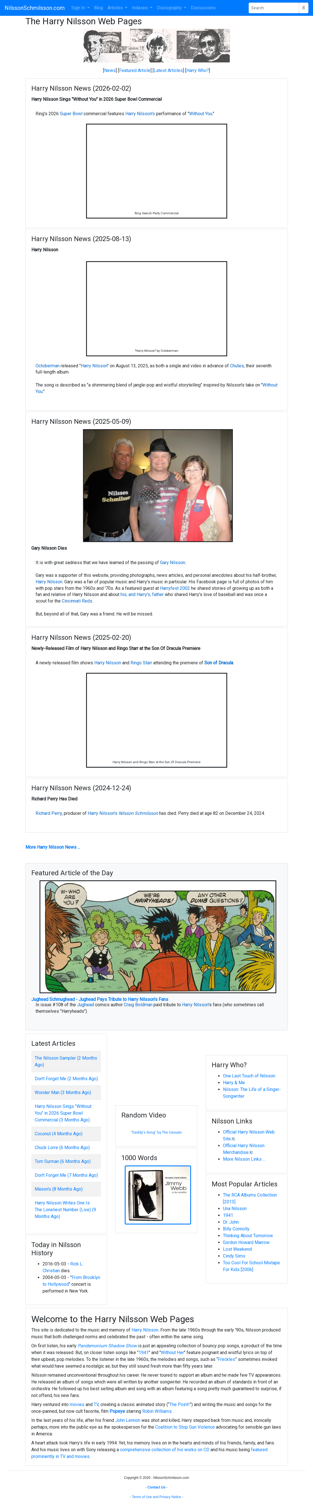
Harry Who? (197, 70)
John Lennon (127, 1420)
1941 (228, 1215)
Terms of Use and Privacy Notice (156, 1497)
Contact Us (156, 1487)
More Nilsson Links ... (244, 1159)
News (110, 70)
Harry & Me (234, 1082)
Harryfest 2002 (175, 588)
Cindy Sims (234, 1256)
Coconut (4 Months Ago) (58, 1133)
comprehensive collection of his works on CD (164, 1449)
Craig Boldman (138, 1004)
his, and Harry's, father (142, 594)
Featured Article (134, 70)
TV (96, 1404)
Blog (98, 7)
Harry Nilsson (94, 365)
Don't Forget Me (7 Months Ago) (66, 1175)
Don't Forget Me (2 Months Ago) (66, 1078)
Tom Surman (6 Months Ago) (63, 1161)
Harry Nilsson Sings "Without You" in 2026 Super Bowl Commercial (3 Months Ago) (63, 1113)
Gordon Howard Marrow (246, 1242)
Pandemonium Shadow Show (107, 1345)
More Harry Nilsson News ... (52, 847)
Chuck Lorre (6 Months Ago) (62, 1147)
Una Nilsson (235, 1208)
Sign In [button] (78, 7)
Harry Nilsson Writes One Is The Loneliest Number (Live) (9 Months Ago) (65, 1209)
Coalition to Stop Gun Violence (185, 1427)
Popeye (117, 1411)
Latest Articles (168, 70)
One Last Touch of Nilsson (249, 1076)
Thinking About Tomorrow (248, 1235)
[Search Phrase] (274, 8)
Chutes (237, 365)
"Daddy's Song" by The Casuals (156, 1132)
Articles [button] (116, 7)
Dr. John (231, 1222)
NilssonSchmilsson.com (35, 8)
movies (77, 1404)
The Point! (179, 1404)
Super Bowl (71, 113)
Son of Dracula (218, 662)
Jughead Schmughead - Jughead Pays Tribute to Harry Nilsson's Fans (99, 999)
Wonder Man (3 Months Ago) (63, 1092)
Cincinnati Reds (77, 601)
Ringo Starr (141, 662)
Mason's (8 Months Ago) (59, 1189)
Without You (200, 113)
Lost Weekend (237, 1249)
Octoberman (48, 365)
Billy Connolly (236, 1229)
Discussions (203, 7)
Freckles (226, 1359)
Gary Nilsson (172, 562)
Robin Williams (157, 1411)
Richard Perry (49, 813)
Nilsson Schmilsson (138, 813)
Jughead (85, 1004)
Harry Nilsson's (140, 113)
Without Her (172, 1352)
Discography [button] (170, 7)
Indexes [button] (140, 7)
